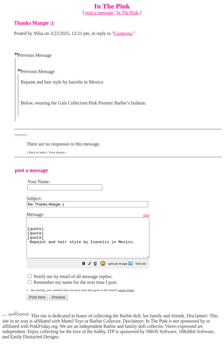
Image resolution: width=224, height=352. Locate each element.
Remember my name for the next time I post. (72, 290)
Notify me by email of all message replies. (70, 284)
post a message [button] (99, 12)
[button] (98, 272)
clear (161, 215)
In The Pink (128, 12)
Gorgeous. (123, 33)
